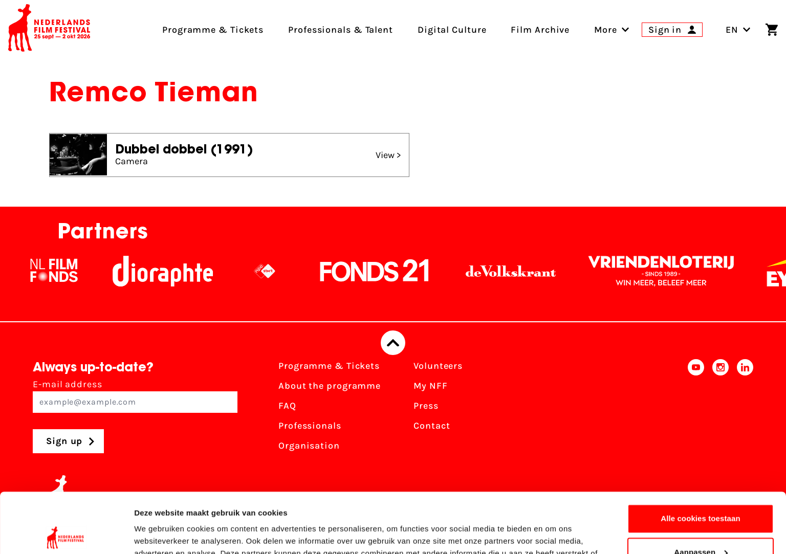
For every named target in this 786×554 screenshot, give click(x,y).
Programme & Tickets (329, 365)
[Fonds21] (388, 271)
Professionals (309, 425)
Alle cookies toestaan (700, 458)
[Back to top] (393, 342)
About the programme (329, 385)
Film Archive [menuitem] (540, 29)
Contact (431, 425)
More (605, 29)
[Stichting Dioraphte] (176, 271)
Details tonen (158, 533)
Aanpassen (701, 491)
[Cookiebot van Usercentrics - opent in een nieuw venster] (66, 534)
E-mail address (135, 396)
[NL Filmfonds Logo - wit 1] (67, 271)
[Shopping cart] (772, 30)
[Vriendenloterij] (674, 271)
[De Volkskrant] (524, 271)
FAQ (287, 405)
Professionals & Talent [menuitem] (340, 29)
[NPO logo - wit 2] (278, 271)
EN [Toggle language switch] (738, 29)
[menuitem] (605, 29)
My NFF (430, 385)
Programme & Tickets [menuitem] (213, 29)
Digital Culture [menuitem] (452, 29)
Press (426, 405)
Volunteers (438, 365)
